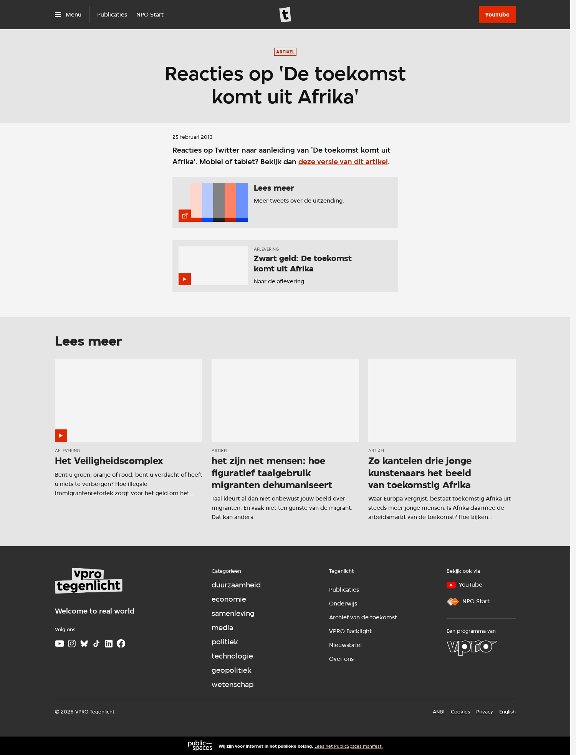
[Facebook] (121, 643)
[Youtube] (59, 643)
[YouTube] (497, 14)
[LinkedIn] (108, 643)
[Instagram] (71, 643)
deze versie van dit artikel (343, 161)
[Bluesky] (84, 643)
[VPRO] (472, 648)
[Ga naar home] (285, 14)
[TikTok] (96, 643)
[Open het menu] (68, 14)
